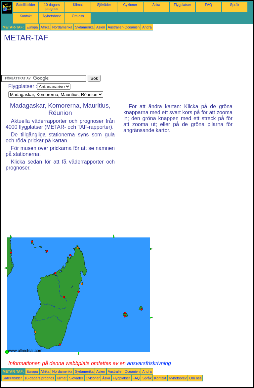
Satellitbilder (25, 5)
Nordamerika (62, 27)
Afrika (45, 27)
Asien (100, 27)
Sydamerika (84, 27)
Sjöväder (104, 5)
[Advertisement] (121, 60)
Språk (234, 5)
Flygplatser (182, 5)
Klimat (78, 5)
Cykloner (130, 5)
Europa (32, 27)
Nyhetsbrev (52, 16)
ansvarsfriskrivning (149, 363)
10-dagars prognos (52, 7)
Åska (156, 5)
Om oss (78, 16)
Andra (146, 27)
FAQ (208, 5)
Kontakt (25, 16)
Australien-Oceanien (124, 27)
